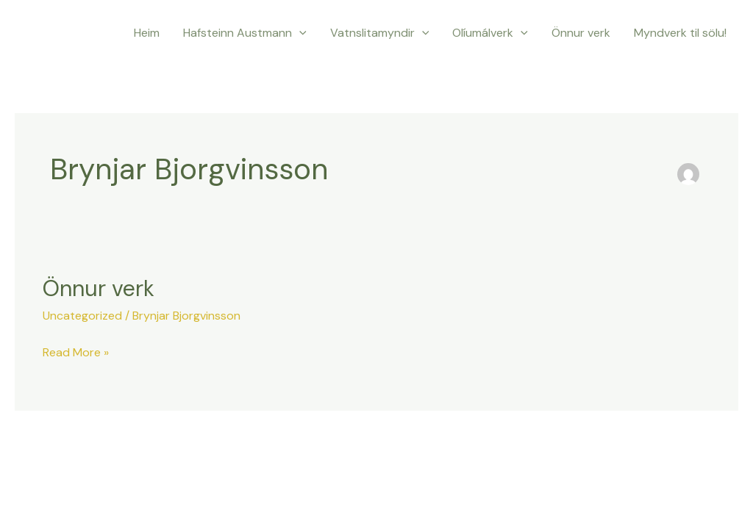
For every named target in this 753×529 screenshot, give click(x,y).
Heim (147, 32)
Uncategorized (82, 315)
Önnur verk (581, 32)
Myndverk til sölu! (680, 32)
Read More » (76, 351)
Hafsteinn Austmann (245, 33)
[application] (299, 33)
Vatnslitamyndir (379, 33)
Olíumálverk (490, 33)
